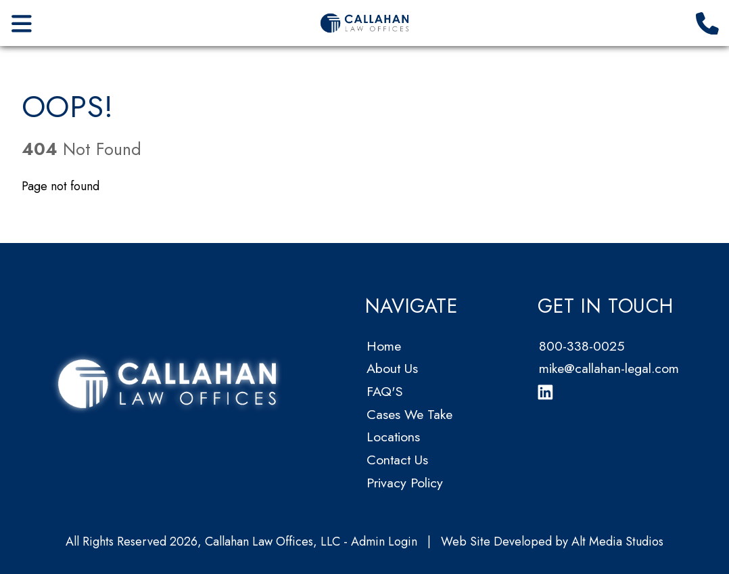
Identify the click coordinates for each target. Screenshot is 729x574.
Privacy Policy (405, 482)
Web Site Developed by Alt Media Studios (552, 541)
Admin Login (384, 541)
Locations (393, 436)
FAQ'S (385, 391)
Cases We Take (409, 414)
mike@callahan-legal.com (609, 368)
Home (384, 345)
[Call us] (708, 22)
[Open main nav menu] (22, 22)
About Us (392, 368)
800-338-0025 (581, 345)
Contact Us (397, 459)
